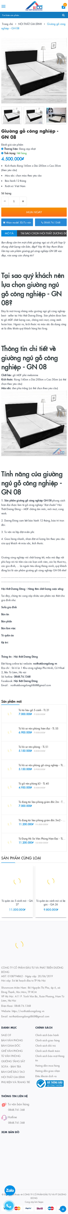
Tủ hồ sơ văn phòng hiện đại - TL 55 (38, 728)
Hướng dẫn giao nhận (47, 1071)
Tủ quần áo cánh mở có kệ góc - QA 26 (50, 902)
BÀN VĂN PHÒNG (12, 1040)
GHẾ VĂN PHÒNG (12, 1051)
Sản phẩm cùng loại (21, 857)
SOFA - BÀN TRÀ (11, 1066)
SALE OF (6, 1035)
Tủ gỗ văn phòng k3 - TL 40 (34, 783)
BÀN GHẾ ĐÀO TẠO (13, 1071)
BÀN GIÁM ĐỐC (10, 1045)
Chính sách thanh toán (47, 1051)
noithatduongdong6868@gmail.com (29, 1016)
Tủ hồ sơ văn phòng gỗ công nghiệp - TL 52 (43, 765)
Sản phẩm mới (11, 701)
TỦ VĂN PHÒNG (10, 1056)
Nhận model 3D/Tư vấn (17, 222)
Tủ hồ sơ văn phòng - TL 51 (33, 747)
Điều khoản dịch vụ (46, 1076)
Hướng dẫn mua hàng (47, 1065)
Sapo (40, 1201)
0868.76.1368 (51, 222)
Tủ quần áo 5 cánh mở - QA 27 (17, 902)
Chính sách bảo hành (47, 1035)
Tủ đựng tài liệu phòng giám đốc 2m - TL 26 (43, 802)
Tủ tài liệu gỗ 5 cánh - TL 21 (34, 710)
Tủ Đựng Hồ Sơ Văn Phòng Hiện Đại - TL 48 (43, 838)
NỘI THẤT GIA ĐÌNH (13, 1077)
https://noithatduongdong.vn (28, 1011)
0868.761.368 (16, 1109)
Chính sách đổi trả (45, 1045)
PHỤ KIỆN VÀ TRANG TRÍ (15, 1082)
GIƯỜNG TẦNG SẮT (13, 1061)
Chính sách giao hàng (47, 1040)
